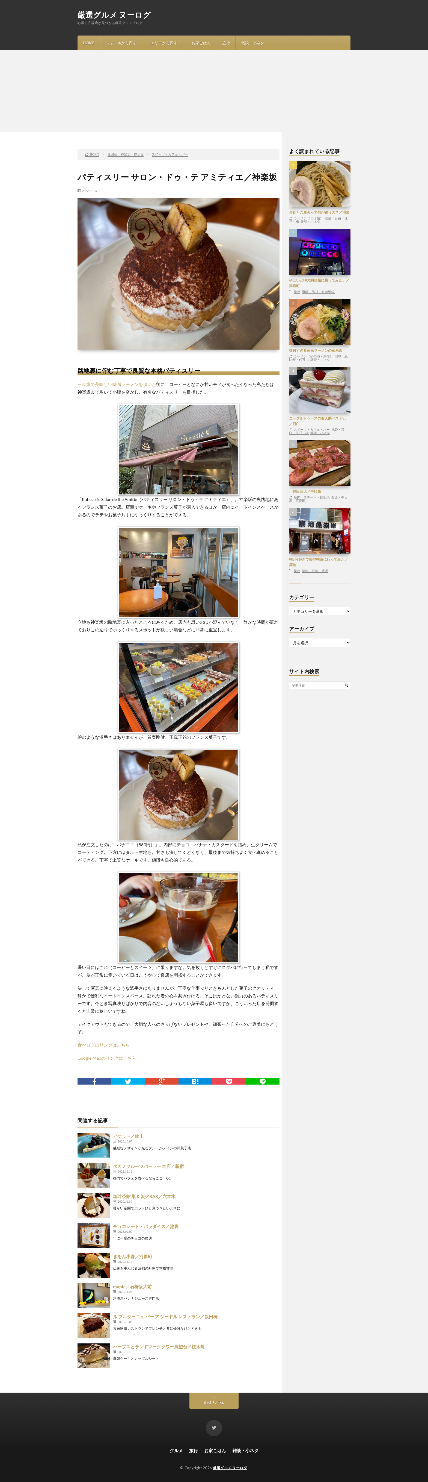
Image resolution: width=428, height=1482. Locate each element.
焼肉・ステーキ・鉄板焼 (312, 497)
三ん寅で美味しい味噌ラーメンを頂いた (117, 384)
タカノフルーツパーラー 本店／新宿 (148, 1166)
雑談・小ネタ (252, 42)
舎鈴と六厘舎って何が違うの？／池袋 (319, 212)
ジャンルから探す (121, 42)
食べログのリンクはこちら (104, 1044)
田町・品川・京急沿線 (318, 291)
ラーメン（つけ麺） (308, 218)
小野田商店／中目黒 (305, 491)
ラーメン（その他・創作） (313, 356)
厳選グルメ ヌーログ (114, 15)
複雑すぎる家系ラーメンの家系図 (315, 350)
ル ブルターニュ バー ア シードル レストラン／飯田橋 (165, 1316)
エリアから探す (164, 42)
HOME (88, 42)
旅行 (226, 42)
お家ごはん (201, 42)
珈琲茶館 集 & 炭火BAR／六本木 (144, 1196)
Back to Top (214, 1402)
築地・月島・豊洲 (315, 570)
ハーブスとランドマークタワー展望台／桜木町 (159, 1346)
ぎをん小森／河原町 (132, 1256)
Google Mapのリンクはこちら (107, 1058)
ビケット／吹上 (128, 1136)
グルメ (176, 1450)
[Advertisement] (214, 91)
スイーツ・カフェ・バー (312, 429)
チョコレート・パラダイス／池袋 (146, 1226)
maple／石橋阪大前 (132, 1286)
